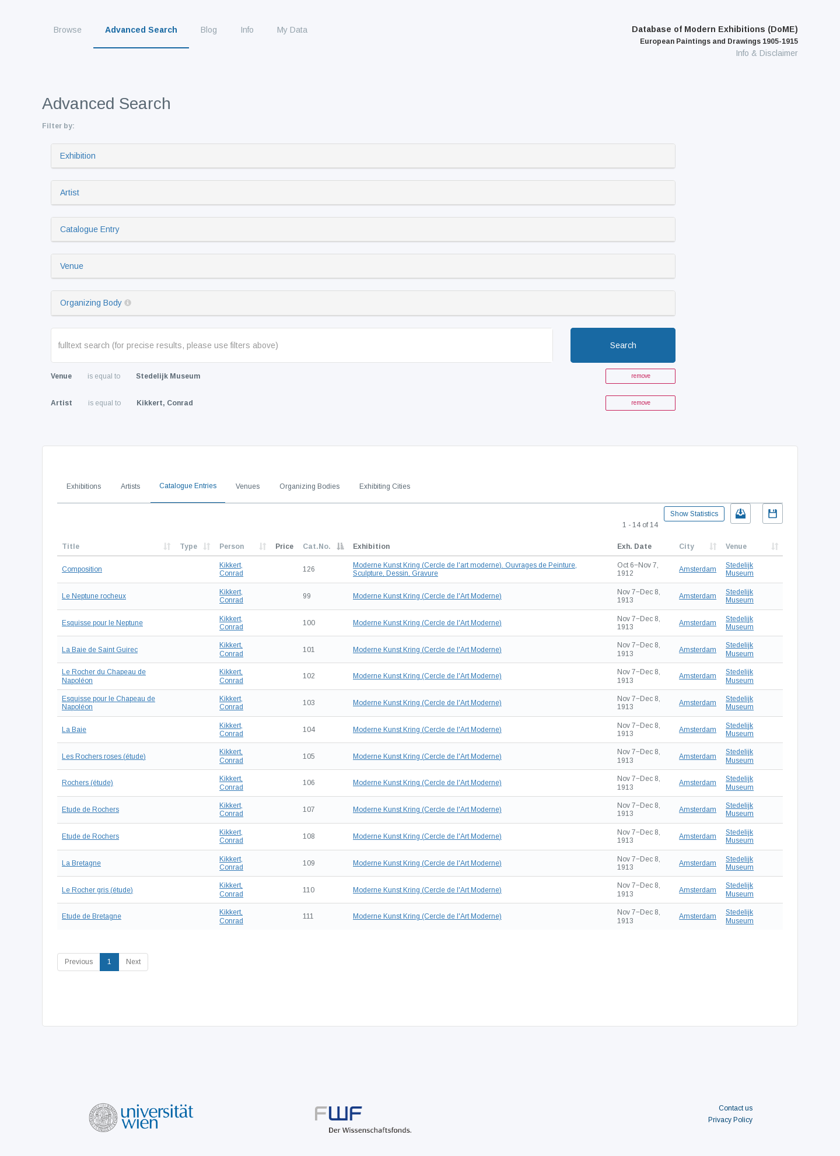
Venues (248, 486)
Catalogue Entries (187, 486)
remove (640, 376)
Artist (69, 192)
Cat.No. (317, 546)
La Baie (74, 730)
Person (231, 546)
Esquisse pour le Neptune (102, 623)
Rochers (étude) (87, 783)
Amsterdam (697, 569)
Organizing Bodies (309, 486)
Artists (130, 486)
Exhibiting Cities (384, 486)
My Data (292, 29)
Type (188, 546)
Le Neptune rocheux (94, 596)
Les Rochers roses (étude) (104, 756)
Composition (82, 569)
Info (247, 29)
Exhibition (78, 155)
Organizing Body (91, 302)
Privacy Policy (730, 1120)
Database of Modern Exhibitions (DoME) (715, 34)
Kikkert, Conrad (231, 569)
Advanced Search (141, 29)
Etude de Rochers (90, 809)
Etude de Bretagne (91, 916)
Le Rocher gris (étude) (97, 890)
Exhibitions (83, 486)
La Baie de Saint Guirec (100, 650)
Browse (68, 29)
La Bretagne (81, 863)
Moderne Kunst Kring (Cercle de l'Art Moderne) (427, 596)
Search (623, 345)
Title (70, 546)
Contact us (735, 1108)
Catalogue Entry (90, 229)
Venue (71, 266)
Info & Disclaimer (767, 53)
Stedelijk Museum (740, 569)
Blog (209, 29)
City (686, 546)
